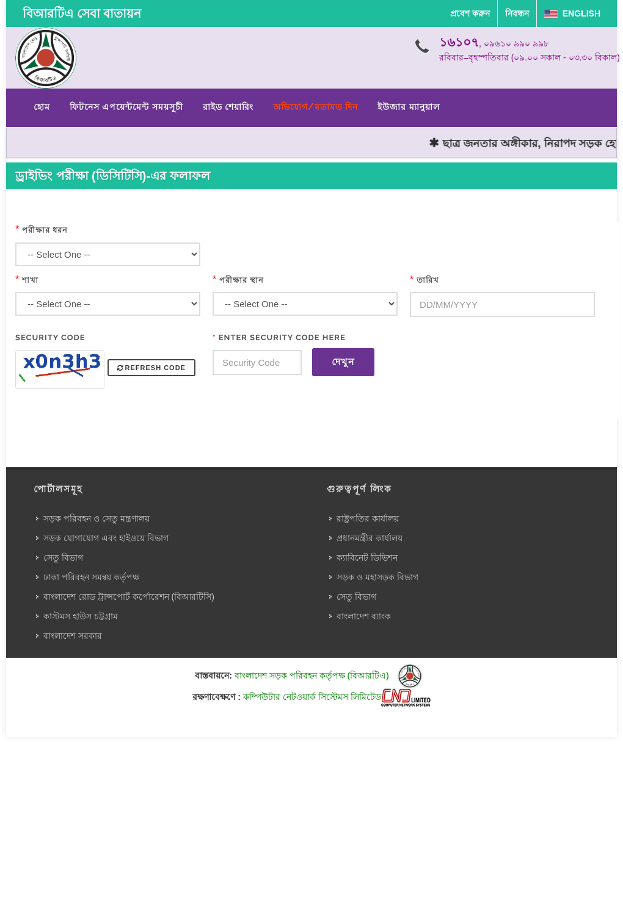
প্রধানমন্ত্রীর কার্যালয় (370, 538)
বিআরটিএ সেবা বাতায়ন (82, 13)
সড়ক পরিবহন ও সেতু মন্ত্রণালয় (96, 518)
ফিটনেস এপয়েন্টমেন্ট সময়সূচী (126, 107)
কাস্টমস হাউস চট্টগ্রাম (80, 616)
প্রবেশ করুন (470, 13)
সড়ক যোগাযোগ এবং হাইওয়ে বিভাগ (106, 538)
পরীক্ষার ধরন (45, 230)
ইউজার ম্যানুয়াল (408, 107)
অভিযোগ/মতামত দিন (315, 107)
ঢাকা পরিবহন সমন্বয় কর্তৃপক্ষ (91, 577)
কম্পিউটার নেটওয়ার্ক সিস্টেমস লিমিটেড (337, 697)
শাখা (30, 280)
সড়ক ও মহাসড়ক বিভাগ (377, 577)
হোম (42, 107)
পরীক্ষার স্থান (241, 280)
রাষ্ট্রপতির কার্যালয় (368, 518)
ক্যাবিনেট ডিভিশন (367, 557)
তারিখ (428, 280)
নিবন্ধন (517, 13)
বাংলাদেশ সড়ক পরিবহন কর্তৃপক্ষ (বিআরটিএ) (328, 675)
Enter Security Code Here (279, 337)
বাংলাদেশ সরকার (72, 636)
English (572, 13)
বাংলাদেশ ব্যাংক (364, 616)
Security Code (50, 337)
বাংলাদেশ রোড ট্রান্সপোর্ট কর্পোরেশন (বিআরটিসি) (128, 597)
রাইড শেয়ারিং (228, 107)
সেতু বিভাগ (63, 557)
